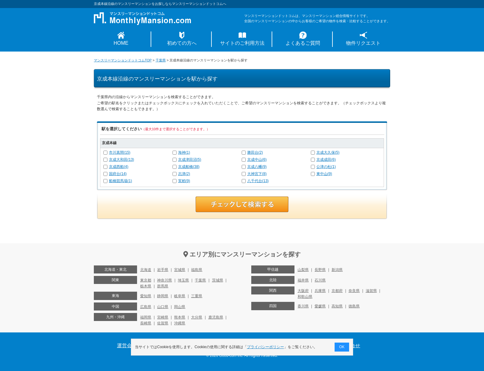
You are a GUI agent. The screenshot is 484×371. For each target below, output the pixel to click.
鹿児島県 (215, 317)
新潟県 (337, 270)
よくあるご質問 (303, 43)
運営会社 (127, 345)
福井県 (303, 280)
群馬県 (162, 286)
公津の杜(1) (326, 167)
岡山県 (179, 307)
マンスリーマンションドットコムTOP (123, 60)
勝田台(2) (255, 152)
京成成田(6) (326, 159)
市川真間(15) (119, 152)
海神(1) (184, 152)
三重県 (196, 296)
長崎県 (145, 323)
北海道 (145, 270)
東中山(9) (324, 174)
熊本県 (179, 317)
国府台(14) (118, 174)
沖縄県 (179, 323)
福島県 (196, 270)
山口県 (162, 307)
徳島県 (354, 306)
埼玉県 (183, 280)
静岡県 (162, 296)
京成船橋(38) (188, 167)
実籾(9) (184, 181)
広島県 (145, 307)
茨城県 (217, 280)
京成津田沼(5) (189, 159)
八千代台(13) (258, 181)
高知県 (337, 306)
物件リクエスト (363, 43)
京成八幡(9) (257, 167)
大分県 (196, 317)
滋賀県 (371, 291)
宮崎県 (162, 317)
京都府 (337, 291)
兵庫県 (320, 291)
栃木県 (145, 286)
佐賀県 (162, 323)
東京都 (145, 280)
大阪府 (303, 291)
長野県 (320, 270)
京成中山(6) (257, 159)
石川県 (320, 280)
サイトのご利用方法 (242, 43)
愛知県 (145, 296)
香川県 (303, 306)
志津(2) (184, 174)
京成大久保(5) (328, 152)
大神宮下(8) (257, 174)
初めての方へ (182, 43)
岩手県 (162, 270)
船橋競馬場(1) (120, 181)
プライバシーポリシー (265, 347)
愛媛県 (320, 306)
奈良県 (354, 291)
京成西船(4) (118, 167)
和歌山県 (305, 296)
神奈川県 (164, 280)
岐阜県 (179, 296)
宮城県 (179, 270)
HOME (121, 43)
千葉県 (161, 60)
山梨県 (303, 270)
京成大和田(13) (121, 159)
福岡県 (145, 317)
